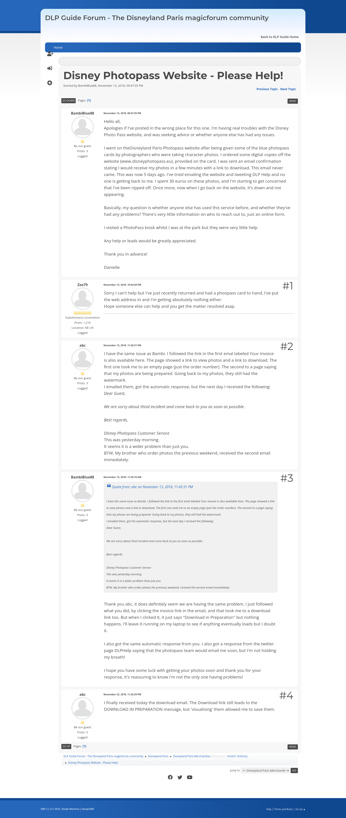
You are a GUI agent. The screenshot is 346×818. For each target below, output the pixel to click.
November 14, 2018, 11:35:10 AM (122, 477)
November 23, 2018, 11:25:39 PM (122, 694)
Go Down (68, 100)
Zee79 (82, 284)
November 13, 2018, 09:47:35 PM (122, 113)
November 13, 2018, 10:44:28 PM (122, 284)
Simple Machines (70, 809)
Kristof (232, 756)
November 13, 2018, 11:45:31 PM (122, 345)
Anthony (242, 756)
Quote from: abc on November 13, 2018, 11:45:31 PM (152, 486)
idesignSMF (88, 809)
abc (82, 345)
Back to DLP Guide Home (280, 37)
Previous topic (267, 89)
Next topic (288, 89)
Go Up (66, 746)
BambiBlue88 (82, 113)
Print (292, 101)
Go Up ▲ (300, 809)
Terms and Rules (283, 809)
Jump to (235, 770)
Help (268, 809)
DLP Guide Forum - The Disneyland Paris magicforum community (157, 18)
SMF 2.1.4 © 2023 (50, 809)
